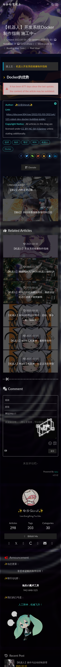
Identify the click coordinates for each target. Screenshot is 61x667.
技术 (7, 142)
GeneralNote (26, 44)
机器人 (45, 142)
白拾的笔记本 (11, 5)
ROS (35, 142)
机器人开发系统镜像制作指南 (31, 66)
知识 (16, 142)
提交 (52, 451)
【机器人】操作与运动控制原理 (31, 662)
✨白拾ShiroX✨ (24, 104)
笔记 (25, 142)
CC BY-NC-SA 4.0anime (33, 128)
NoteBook (8, 44)
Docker (8, 149)
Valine (56, 472)
